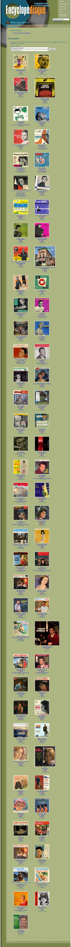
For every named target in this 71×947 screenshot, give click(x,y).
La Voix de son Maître (16, 124)
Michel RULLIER (21, 70)
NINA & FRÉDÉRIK (20, 716)
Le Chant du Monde (42, 171)
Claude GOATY (42, 191)
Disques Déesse (18, 910)
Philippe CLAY (41, 122)
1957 (43, 217)
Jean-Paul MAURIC (20, 614)
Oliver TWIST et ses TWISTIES (20, 545)
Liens (61, 12)
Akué (42, 910)
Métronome (20, 718)
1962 (43, 523)
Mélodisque (13, 945)
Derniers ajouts (58, 21)
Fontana (21, 478)
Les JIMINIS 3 (41, 814)
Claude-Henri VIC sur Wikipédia (21, 33)
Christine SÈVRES (20, 693)
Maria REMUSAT (42, 545)
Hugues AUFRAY (42, 739)
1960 (43, 385)
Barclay (42, 741)
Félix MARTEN (42, 476)
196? (22, 909)
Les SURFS (21, 837)
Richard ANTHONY (47, 647)
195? (46, 269)
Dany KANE (21, 122)
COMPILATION (45, 99)
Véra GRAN (21, 360)
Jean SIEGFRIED (42, 239)
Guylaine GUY (20, 145)
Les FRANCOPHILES (20, 884)
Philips (42, 125)
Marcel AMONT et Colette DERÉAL (41, 383)
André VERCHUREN (42, 614)
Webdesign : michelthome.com (60, 942)
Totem (20, 863)
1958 (22, 292)
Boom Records (20, 547)
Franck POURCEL (20, 568)
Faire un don (40, 942)
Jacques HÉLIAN (42, 70)
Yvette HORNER (21, 239)
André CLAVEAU (21, 193)
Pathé (42, 73)
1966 (43, 815)
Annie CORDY (41, 337)
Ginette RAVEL (42, 521)
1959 (43, 361)
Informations (63, 9)
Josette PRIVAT (21, 314)
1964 (22, 740)
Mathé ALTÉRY (42, 406)
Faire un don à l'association (64, 15)
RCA (21, 148)
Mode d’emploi (64, 4)
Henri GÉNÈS (20, 406)
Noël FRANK (42, 429)
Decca (20, 455)
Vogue (20, 95)
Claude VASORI (21, 522)
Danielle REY (42, 452)
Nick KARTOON (21, 670)
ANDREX (42, 360)
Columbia (42, 339)
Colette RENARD (21, 263)
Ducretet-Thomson (20, 362)
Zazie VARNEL (20, 907)
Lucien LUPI (42, 314)
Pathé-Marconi (26, 124)
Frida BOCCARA (21, 591)
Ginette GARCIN (42, 499)
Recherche (63, 6)
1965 (22, 792)
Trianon (21, 73)
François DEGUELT (21, 499)
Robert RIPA (21, 93)
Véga (42, 501)
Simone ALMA (41, 168)
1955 (43, 71)
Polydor (42, 386)
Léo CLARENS (42, 216)
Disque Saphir (20, 639)
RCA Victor (42, 524)
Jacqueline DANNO (42, 568)
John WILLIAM (42, 291)
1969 (22, 932)
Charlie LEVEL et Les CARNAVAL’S (20, 637)
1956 (43, 124)
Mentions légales (31, 942)
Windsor (42, 718)
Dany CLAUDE (42, 907)
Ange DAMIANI (42, 860)
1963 (42, 694)
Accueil (62, 1)
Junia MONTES (42, 716)
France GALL (20, 762)
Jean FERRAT (20, 452)
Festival (21, 593)
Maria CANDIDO (42, 591)
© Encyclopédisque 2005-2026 (18, 942)
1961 (43, 454)
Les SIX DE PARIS (20, 739)
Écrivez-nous (48, 942)
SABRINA (42, 693)
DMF (42, 863)
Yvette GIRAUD (42, 145)
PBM (42, 547)
